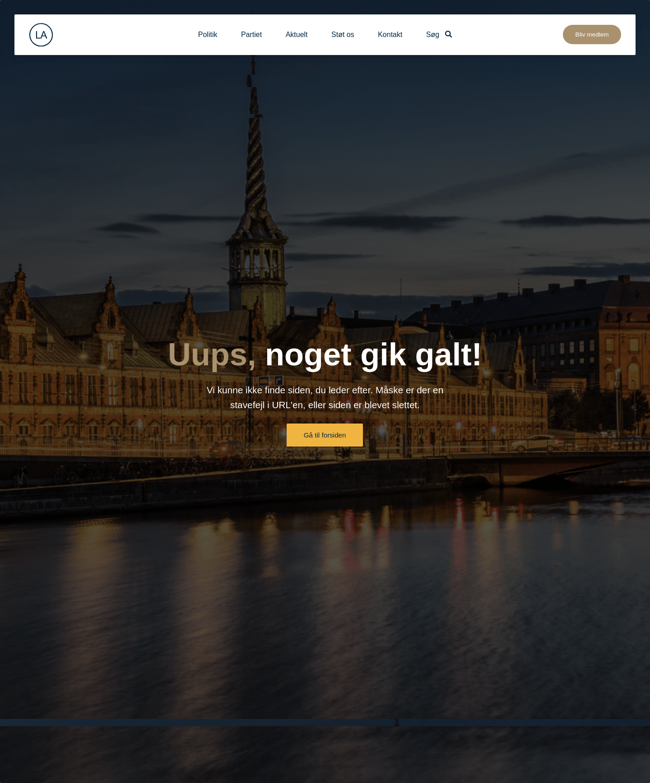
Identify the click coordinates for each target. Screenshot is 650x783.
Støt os (342, 34)
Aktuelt (297, 34)
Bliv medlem (592, 34)
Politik (208, 34)
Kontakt (390, 34)
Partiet (251, 34)
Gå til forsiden (325, 435)
